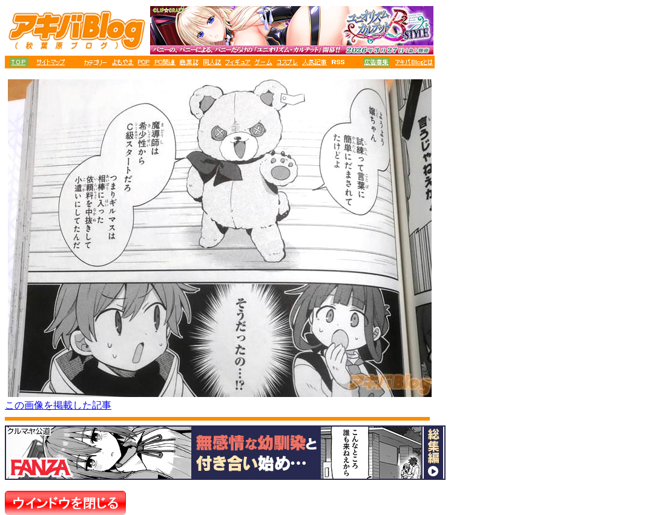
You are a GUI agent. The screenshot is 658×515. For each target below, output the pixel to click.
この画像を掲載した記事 (58, 405)
